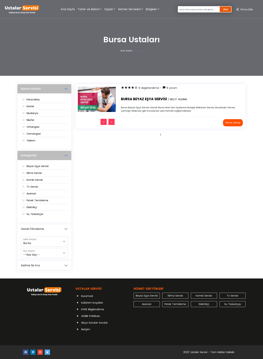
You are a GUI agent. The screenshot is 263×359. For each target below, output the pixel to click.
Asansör (31, 193)
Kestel (30, 106)
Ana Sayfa (68, 9)
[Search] (198, 9)
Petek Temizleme (37, 200)
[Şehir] (44, 241)
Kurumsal (87, 296)
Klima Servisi (34, 173)
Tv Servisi (32, 186)
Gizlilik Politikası (90, 316)
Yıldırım (31, 140)
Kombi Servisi (35, 180)
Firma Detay (232, 122)
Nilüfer (30, 120)
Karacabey (33, 99)
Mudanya (32, 113)
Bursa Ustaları (31, 89)
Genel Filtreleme (32, 229)
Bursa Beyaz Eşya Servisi (154, 99)
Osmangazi (34, 133)
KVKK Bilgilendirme (92, 309)
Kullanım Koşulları (92, 302)
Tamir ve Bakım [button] (88, 9)
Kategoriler (29, 155)
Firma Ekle (244, 9)
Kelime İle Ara (30, 265)
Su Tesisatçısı (35, 214)
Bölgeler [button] (151, 9)
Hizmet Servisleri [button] (129, 9)
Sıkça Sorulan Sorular (94, 322)
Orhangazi (33, 127)
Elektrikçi (32, 207)
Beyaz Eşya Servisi (38, 166)
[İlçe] (44, 253)
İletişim (85, 329)
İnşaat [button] (108, 9)
